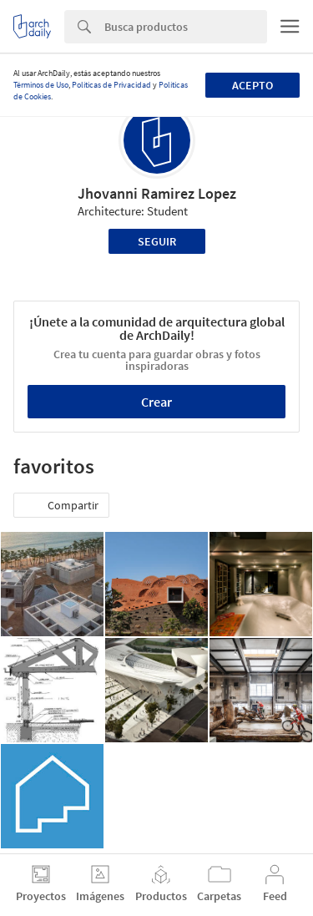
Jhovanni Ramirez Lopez (157, 193)
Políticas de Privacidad (111, 84)
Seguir (157, 241)
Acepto (252, 85)
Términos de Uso (40, 84)
